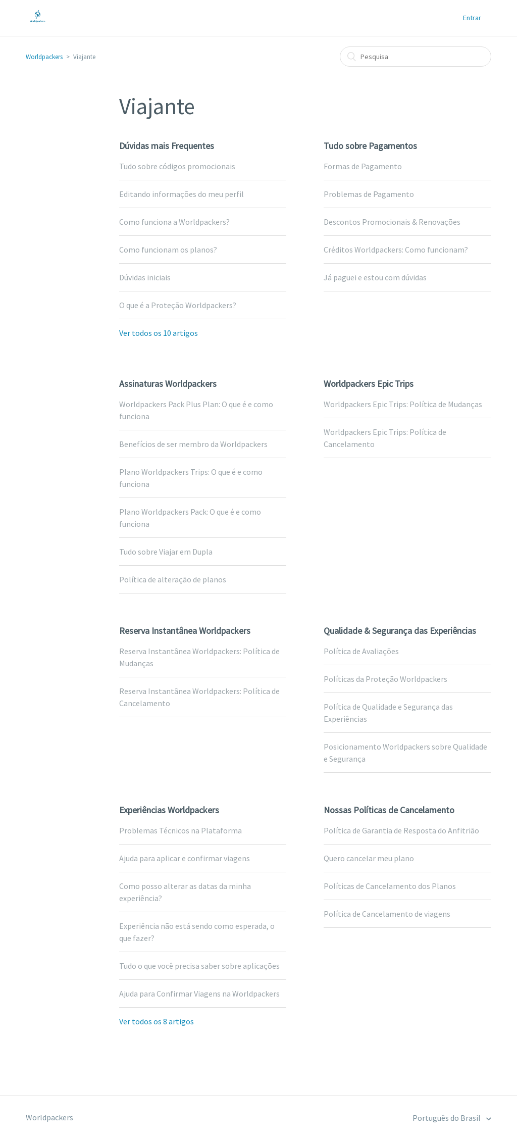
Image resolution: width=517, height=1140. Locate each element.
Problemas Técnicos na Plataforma (180, 830)
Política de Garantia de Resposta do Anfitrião (401, 830)
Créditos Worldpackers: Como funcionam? (396, 249)
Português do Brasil (447, 1118)
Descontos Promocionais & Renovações (392, 222)
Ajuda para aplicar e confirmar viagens (184, 858)
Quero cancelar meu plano (369, 858)
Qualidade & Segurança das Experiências (400, 630)
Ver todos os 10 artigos (158, 333)
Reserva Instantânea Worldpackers (184, 630)
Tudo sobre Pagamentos (370, 146)
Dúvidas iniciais (145, 277)
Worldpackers (44, 57)
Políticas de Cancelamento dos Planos (390, 886)
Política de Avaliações (361, 651)
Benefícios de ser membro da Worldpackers (193, 444)
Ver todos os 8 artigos (156, 1021)
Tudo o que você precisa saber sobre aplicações (199, 966)
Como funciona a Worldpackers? (174, 222)
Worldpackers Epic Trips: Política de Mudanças (403, 404)
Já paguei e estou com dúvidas (375, 277)
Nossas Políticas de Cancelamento (389, 810)
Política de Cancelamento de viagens (387, 914)
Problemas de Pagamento (369, 194)
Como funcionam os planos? (168, 249)
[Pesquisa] (415, 56)
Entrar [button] (472, 17)
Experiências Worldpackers (169, 810)
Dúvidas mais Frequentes (166, 146)
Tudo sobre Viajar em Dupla (166, 552)
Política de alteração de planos (172, 579)
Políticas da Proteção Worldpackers (385, 679)
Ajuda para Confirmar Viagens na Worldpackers (199, 993)
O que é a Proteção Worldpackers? (177, 305)
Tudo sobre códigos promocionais (177, 166)
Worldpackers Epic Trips (368, 383)
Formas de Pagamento (363, 166)
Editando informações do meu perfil (181, 194)
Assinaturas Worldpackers (168, 383)
